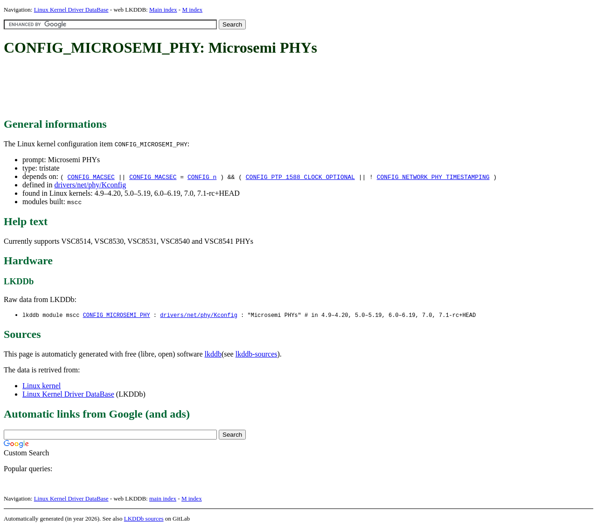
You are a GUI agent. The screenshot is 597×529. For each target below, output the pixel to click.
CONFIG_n (201, 176)
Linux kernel (41, 386)
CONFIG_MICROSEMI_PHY (116, 315)
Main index (163, 9)
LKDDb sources (144, 518)
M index (192, 9)
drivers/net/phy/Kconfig (90, 185)
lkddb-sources (257, 354)
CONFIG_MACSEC (90, 176)
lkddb (213, 354)
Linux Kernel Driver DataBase (71, 9)
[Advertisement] (173, 88)
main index (162, 498)
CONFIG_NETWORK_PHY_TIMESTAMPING (433, 176)
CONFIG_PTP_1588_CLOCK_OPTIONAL (300, 176)
